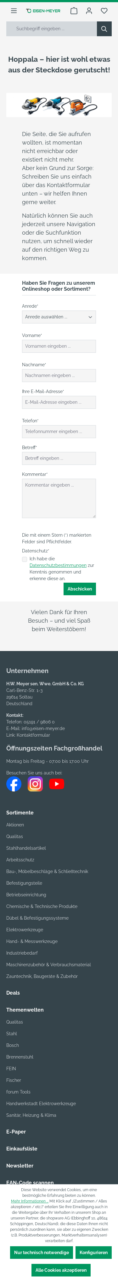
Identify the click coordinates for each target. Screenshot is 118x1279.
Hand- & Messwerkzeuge (32, 941)
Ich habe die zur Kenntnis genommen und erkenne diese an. (62, 568)
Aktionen (15, 824)
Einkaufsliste (21, 1149)
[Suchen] (104, 28)
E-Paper (16, 1132)
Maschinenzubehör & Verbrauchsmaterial (48, 964)
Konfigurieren (94, 1252)
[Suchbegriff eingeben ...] (51, 28)
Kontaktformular (33, 735)
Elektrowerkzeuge (24, 929)
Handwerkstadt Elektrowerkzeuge (41, 1103)
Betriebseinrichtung (26, 894)
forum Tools (18, 1091)
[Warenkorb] (73, 10)
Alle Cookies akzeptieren (61, 1270)
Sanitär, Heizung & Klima (31, 1115)
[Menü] (13, 10)
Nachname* (34, 364)
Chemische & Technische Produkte (41, 906)
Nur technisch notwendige (41, 1252)
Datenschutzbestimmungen (58, 565)
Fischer (13, 1080)
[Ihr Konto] (89, 10)
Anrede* (30, 306)
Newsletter (19, 1166)
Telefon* (30, 420)
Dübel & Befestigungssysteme (37, 918)
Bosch (12, 1045)
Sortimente (20, 813)
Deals (13, 993)
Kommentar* (35, 474)
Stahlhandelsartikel (26, 848)
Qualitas (14, 836)
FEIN (11, 1068)
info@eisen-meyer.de (43, 728)
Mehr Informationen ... (29, 1201)
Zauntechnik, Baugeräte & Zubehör (42, 976)
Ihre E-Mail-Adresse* (43, 391)
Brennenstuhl (19, 1056)
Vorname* (32, 335)
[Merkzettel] (104, 10)
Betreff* (29, 447)
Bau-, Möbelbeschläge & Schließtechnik (47, 871)
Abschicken (80, 588)
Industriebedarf (22, 953)
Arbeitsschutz (20, 859)
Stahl (11, 1033)
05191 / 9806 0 (39, 721)
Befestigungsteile (24, 883)
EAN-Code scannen (30, 1183)
